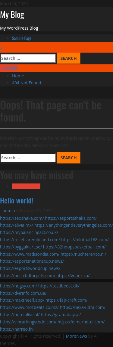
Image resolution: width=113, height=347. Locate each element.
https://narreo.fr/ (16, 329)
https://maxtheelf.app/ (22, 300)
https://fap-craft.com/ (67, 300)
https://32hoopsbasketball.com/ (74, 247)
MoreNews (76, 336)
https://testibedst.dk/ (59, 286)
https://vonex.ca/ (72, 275)
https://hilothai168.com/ (85, 239)
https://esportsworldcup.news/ (30, 268)
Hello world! (16, 200)
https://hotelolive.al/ (20, 314)
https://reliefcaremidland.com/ (30, 239)
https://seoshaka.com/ (22, 218)
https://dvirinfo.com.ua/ (23, 293)
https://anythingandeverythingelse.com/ (73, 225)
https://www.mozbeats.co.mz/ (29, 307)
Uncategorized (26, 186)
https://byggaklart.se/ (21, 247)
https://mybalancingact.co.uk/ (29, 232)
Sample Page (22, 38)
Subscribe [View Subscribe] (8, 68)
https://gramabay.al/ (61, 314)
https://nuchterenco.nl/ (83, 254)
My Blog (12, 14)
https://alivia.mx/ (16, 225)
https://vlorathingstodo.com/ (28, 322)
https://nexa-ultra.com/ (82, 307)
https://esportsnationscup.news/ (32, 261)
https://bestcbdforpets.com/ (27, 275)
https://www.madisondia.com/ (29, 254)
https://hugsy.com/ (18, 286)
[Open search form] (1, 48)
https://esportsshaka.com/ (71, 218)
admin (9, 210)
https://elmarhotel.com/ (81, 322)
